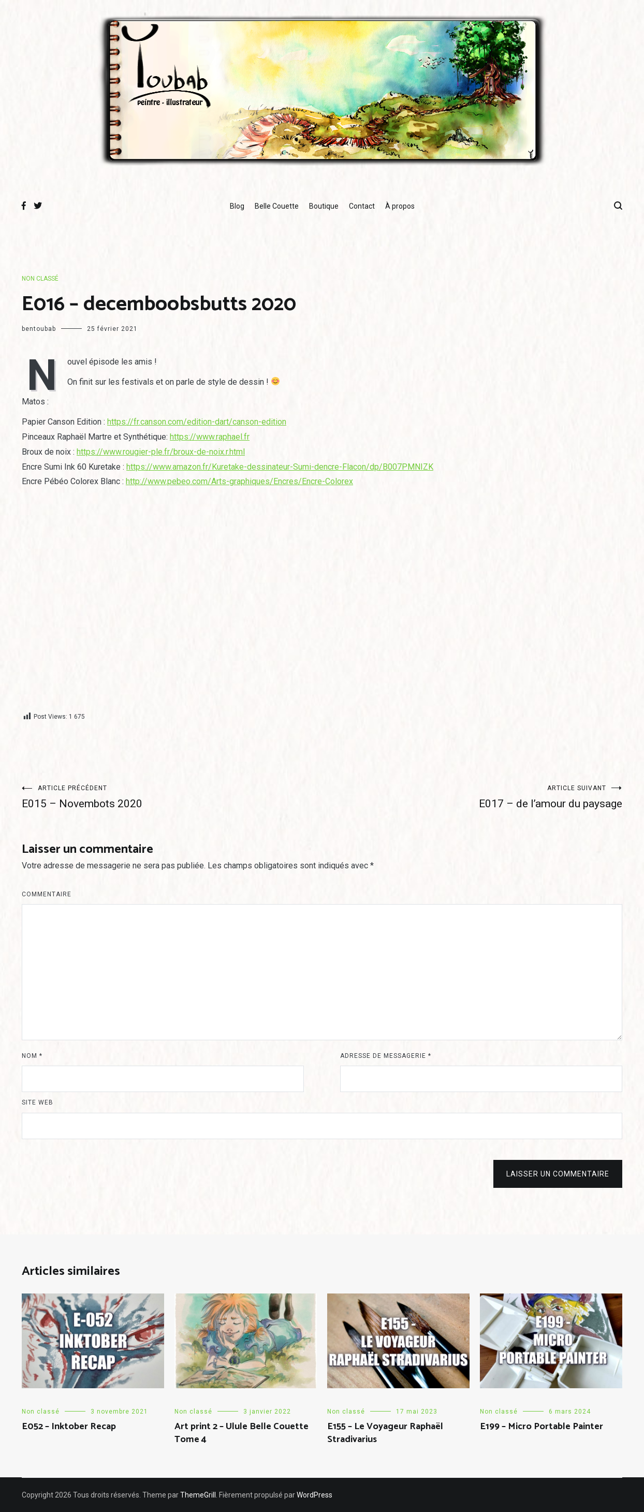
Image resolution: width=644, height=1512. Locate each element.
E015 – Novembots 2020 (172, 797)
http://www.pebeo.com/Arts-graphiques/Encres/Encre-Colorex (239, 481)
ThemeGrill (198, 1495)
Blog (237, 206)
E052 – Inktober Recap (69, 1426)
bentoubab (39, 328)
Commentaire (46, 894)
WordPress (314, 1495)
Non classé (40, 278)
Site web (37, 1102)
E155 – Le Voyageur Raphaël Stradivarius (385, 1433)
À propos (400, 206)
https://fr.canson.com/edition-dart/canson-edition (196, 422)
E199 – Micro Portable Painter (541, 1426)
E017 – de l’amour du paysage (472, 797)
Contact (362, 206)
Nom (32, 1055)
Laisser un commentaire (557, 1174)
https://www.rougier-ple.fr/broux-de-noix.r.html (161, 452)
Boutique (324, 206)
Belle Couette (277, 206)
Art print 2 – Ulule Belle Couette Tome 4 (241, 1433)
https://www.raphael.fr (210, 437)
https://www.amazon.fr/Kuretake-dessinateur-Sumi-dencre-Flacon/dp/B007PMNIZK (279, 467)
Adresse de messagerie (385, 1055)
